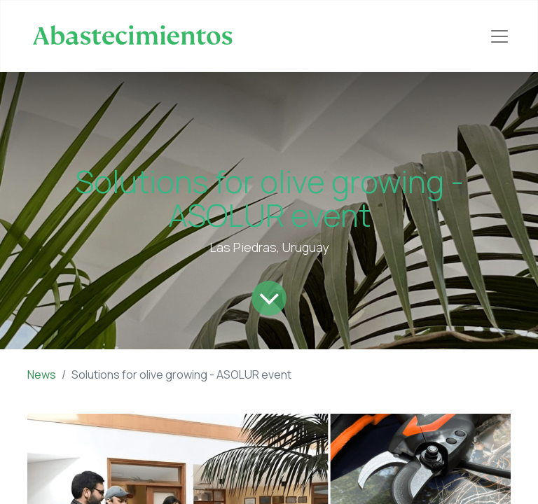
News (41, 374)
